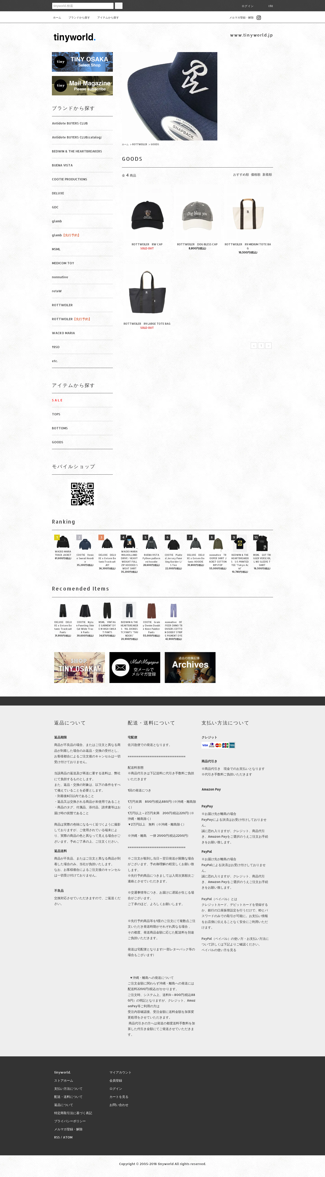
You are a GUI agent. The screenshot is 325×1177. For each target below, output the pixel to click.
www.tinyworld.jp (251, 34)
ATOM (67, 1137)
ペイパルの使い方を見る (219, 950)
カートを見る (118, 1097)
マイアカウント (120, 1072)
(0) (268, 6)
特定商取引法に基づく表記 (73, 1113)
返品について (63, 1105)
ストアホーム (63, 1080)
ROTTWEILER (139, 144)
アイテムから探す (105, 17)
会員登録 (115, 1080)
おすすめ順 (241, 174)
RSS (57, 1137)
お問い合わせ (118, 1105)
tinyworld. (62, 1072)
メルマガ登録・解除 (239, 17)
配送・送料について (68, 1097)
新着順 (267, 174)
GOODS (155, 144)
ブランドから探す (76, 17)
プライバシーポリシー (70, 1121)
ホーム (57, 17)
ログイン (248, 6)
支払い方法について (68, 1088)
